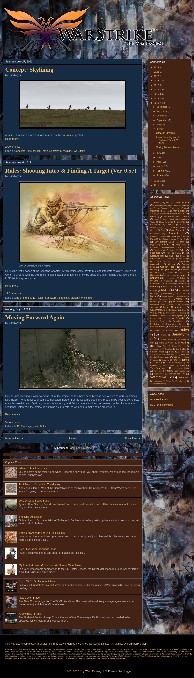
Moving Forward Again (34, 317)
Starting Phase (157, 352)
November (162, 111)
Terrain (185, 359)
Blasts (161, 222)
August (160, 124)
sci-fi (152, 343)
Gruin (157, 272)
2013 (157, 103)
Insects (182, 281)
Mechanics (181, 294)
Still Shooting (155, 355)
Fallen (182, 250)
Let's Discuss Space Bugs (34, 500)
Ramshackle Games (175, 324)
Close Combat (176, 230)
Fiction (178, 253)
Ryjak (163, 335)
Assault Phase (176, 213)
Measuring (167, 294)
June (159, 153)
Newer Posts (14, 438)
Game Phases (163, 261)
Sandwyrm (55, 151)
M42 (45, 151)
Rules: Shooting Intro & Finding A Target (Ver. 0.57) (70, 170)
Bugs (170, 222)
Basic (177, 216)
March (160, 166)
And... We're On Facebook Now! (37, 581)
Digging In (154, 245)
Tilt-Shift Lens (168, 365)
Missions (178, 299)
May (159, 157)
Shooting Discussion (30, 516)
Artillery (153, 214)
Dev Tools (184, 239)
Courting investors (158, 236)
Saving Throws (166, 339)
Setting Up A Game (166, 343)
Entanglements (168, 247)
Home (73, 438)
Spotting (168, 349)
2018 (157, 80)
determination (170, 239)
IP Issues (169, 284)
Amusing (175, 208)
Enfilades (154, 247)
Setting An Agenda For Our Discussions (42, 533)
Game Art (170, 259)
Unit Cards (176, 368)
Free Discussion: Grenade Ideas (37, 549)
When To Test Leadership (33, 468)
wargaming (184, 371)
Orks (160, 313)
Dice (182, 242)
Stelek (183, 352)
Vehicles (157, 371)
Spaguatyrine (155, 349)
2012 (157, 180)
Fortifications (156, 259)
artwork (163, 214)
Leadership (155, 286)
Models (153, 302)
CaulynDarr (155, 225)
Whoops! (158, 381)
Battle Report (168, 219)
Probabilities (178, 321)
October (161, 115)
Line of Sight (34, 151)
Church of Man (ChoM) (176, 228)
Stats (171, 351)
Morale (165, 302)
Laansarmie (181, 284)
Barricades (167, 216)
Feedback (155, 252)
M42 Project (184, 290)
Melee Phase (167, 296)
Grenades (172, 270)
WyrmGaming (180, 381)
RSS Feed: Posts (159, 399)
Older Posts (132, 438)
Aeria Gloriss (173, 205)
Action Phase (182, 202)
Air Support (162, 208)
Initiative (154, 281)
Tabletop (176, 357)
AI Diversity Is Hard (30, 613)
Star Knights (180, 349)
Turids (182, 365)
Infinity (183, 278)
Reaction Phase (157, 326)
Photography (166, 315)
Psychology (155, 324)
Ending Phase (180, 245)
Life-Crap (176, 286)
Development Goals (164, 242)
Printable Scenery (158, 321)
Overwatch (170, 313)
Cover (173, 236)
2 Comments (12, 146)
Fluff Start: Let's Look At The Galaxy (39, 484)
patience (153, 315)
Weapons (184, 377)
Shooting (64, 297)
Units (186, 368)
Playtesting (180, 315)
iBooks (173, 275)
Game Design (183, 259)
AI (183, 205)
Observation (156, 310)
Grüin (170, 273)
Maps (156, 294)
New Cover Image (29, 597)
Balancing (154, 216)
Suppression (164, 357)
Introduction (155, 283)
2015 (157, 94)
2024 (157, 67)
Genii (162, 270)
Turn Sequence (158, 368)
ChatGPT (171, 225)
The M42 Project (175, 363)
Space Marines (178, 346)
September (162, 120)
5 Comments (12, 422)
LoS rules (67, 135)
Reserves (173, 326)
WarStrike (79, 151)
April (159, 161)
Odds (183, 310)
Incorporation (170, 278)
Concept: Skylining (29, 69)
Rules (40, 297)
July (159, 129)
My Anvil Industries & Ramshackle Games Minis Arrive (50, 565)
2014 (157, 98)
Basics (186, 216)
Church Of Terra (157, 230)
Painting (182, 313)
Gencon (171, 264)
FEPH (168, 253)
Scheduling (181, 339)
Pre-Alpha (180, 318)
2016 (157, 89)
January (161, 175)
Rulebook (169, 330)
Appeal (166, 211)
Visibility (67, 151)
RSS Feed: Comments (161, 405)
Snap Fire (161, 346)
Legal (166, 286)
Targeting (165, 360)
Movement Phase (157, 305)
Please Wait (155, 318)
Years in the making (158, 384)
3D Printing (155, 202)
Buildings (181, 222)
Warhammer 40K (177, 374)
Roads (157, 330)
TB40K (175, 360)
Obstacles (173, 310)
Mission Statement (158, 299)
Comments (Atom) (80, 448)
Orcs (152, 313)
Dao (160, 239)
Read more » (12, 138)
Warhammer (159, 374)
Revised (185, 327)
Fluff (171, 255)
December (162, 107)
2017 (157, 85)
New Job (173, 305)
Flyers (182, 256)
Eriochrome (183, 247)
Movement (178, 301)
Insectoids (168, 281)
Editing (165, 244)
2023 (157, 71)
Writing (169, 381)
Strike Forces (171, 355)
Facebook (158, 250)
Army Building (179, 211)
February (161, 170)
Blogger (127, 671)
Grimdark (185, 270)
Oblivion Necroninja (171, 307)
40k (168, 202)
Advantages (160, 205)
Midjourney (181, 296)
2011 (157, 185)
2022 (157, 76)
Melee (153, 296)
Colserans (155, 233)
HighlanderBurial (157, 275)
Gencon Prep (167, 267)
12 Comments (13, 293)
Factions (170, 250)
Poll (168, 318)
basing (156, 219)
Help (182, 273)
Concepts (19, 151)
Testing (158, 362)
